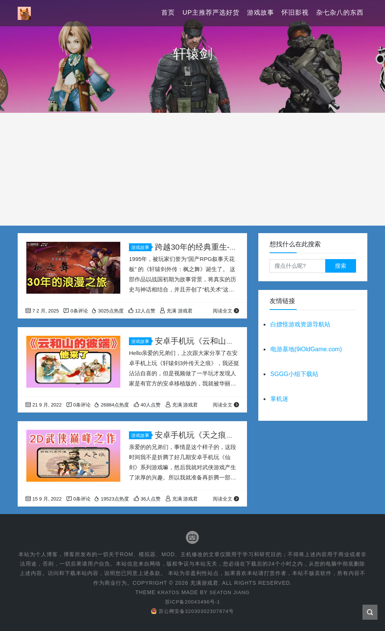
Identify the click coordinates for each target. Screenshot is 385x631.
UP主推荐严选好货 (210, 13)
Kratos (167, 592)
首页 (168, 13)
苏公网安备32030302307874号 (192, 611)
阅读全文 (226, 311)
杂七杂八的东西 (340, 13)
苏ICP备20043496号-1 (192, 602)
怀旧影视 (295, 13)
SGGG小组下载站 (294, 374)
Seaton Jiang (230, 592)
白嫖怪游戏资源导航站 (300, 324)
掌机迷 (279, 399)
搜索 (340, 265)
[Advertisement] (192, 169)
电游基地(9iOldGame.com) (306, 349)
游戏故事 (260, 13)
